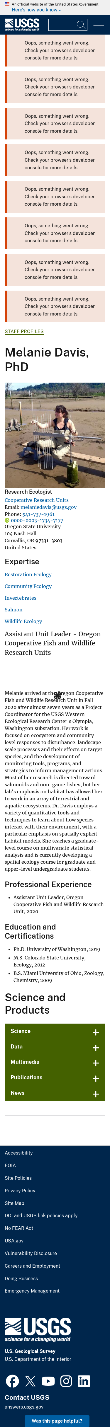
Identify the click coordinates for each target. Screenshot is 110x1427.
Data (17, 1047)
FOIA (10, 1165)
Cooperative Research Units (37, 500)
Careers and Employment (32, 1266)
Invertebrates (20, 598)
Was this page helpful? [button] (57, 1421)
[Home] (22, 30)
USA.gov (14, 1241)
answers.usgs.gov (24, 1407)
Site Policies (18, 1178)
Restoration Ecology (28, 574)
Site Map (14, 1203)
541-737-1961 (38, 514)
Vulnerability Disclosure (31, 1253)
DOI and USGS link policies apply (41, 1215)
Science (21, 1031)
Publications (27, 1077)
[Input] (67, 25)
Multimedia (25, 1062)
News (18, 1093)
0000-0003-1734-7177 (37, 520)
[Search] (81, 25)
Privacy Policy (20, 1191)
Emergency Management (32, 1291)
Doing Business (21, 1278)
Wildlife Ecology (23, 621)
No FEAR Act (19, 1228)
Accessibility (19, 1153)
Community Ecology (28, 586)
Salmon (14, 610)
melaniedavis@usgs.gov (49, 507)
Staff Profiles (24, 331)
